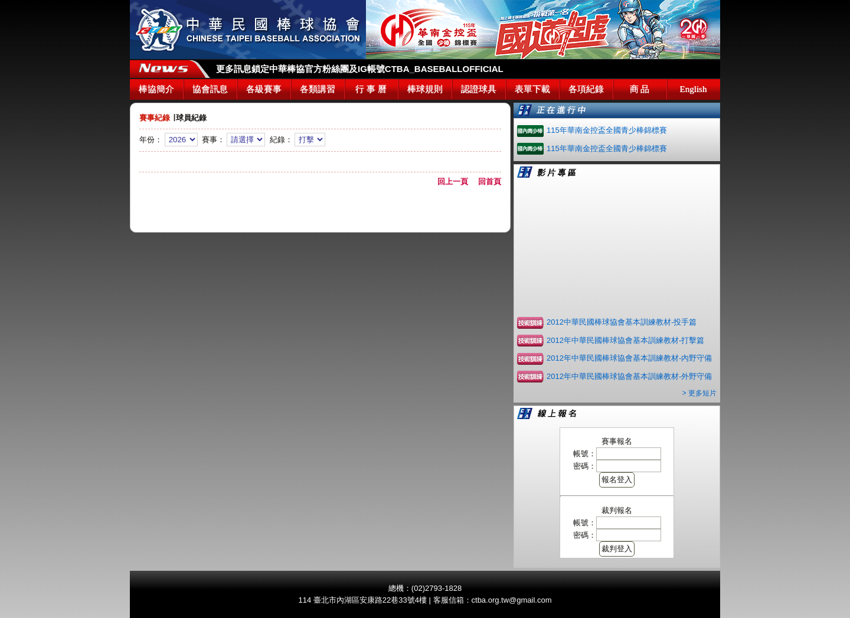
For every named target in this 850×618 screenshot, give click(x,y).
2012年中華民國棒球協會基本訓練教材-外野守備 (629, 376)
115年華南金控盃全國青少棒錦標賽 (607, 130)
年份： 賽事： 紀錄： (320, 150)
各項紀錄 (586, 89)
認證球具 (478, 89)
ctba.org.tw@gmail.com (512, 600)
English (693, 89)
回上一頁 (456, 181)
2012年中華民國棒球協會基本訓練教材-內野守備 (629, 358)
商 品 (640, 89)
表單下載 (532, 89)
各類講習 (317, 89)
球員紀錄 (191, 117)
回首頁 (489, 181)
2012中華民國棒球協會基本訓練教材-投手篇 (622, 322)
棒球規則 (425, 89)
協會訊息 (210, 89)
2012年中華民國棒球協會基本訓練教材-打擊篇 (625, 340)
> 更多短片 (699, 393)
